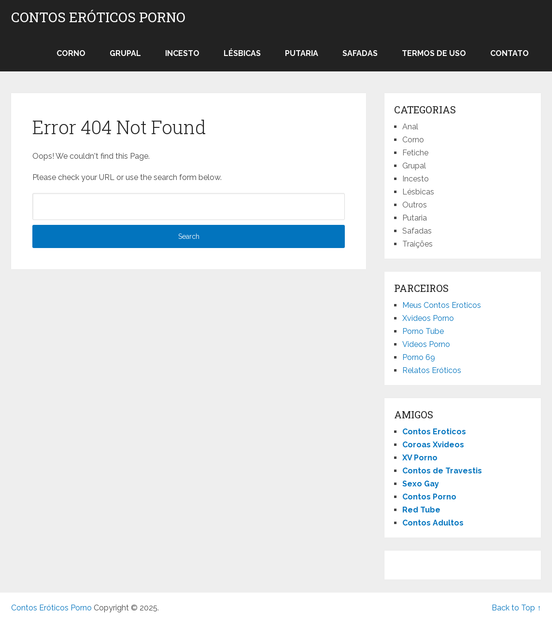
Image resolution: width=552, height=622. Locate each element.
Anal (410, 126)
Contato (509, 53)
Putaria (301, 53)
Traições (417, 244)
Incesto (182, 53)
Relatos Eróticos (431, 370)
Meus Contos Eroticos (441, 305)
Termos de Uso (434, 53)
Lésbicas (242, 53)
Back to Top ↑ (516, 607)
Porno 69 (418, 357)
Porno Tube (423, 331)
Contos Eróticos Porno (98, 17)
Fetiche (415, 152)
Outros (414, 204)
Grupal (125, 53)
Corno (71, 53)
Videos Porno (426, 344)
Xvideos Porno (428, 318)
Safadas (360, 53)
